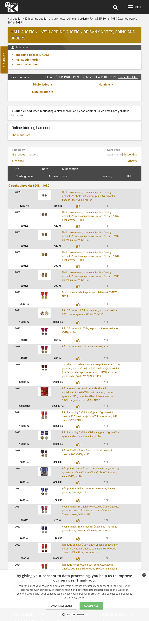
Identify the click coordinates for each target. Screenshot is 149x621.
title (13, 154)
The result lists (20, 135)
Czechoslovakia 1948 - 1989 (28, 186)
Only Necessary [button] (61, 605)
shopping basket (27, 55)
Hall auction (15, 18)
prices (21, 154)
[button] (74, 614)
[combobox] (144, 575)
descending (130, 154)
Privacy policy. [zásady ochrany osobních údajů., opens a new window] (77, 597)
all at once (17, 160)
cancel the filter (128, 77)
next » (134, 160)
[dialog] (74, 595)
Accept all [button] (91, 605)
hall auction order (28, 59)
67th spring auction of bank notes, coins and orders (56, 18)
